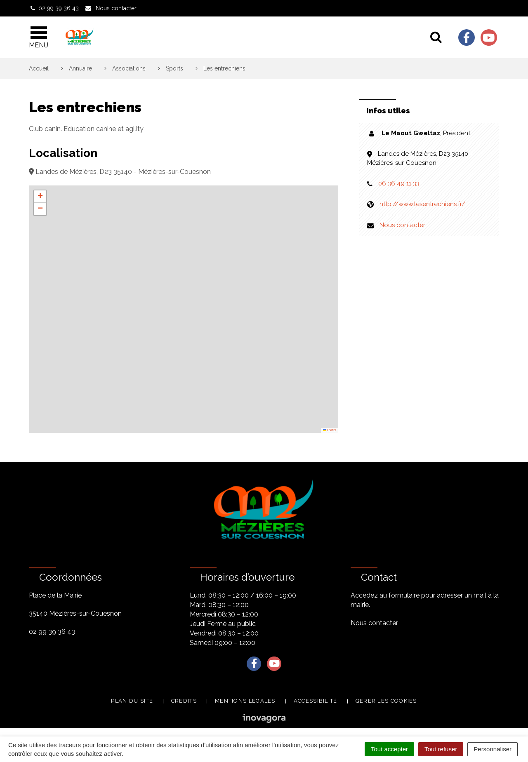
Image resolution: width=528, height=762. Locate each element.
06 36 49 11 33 (399, 183)
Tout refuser (440, 749)
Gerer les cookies (386, 701)
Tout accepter (389, 749)
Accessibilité (315, 701)
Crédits (184, 701)
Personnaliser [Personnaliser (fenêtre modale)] (493, 749)
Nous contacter (402, 225)
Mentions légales (245, 701)
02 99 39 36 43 (52, 631)
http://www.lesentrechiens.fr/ (422, 204)
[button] (40, 196)
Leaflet (329, 430)
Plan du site (132, 701)
